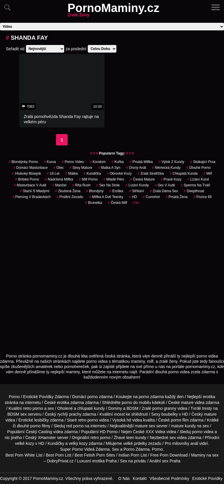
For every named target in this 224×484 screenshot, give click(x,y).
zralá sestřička (150, 173)
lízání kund (198, 179)
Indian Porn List (132, 455)
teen (130, 437)
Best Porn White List (24, 455)
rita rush (81, 185)
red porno (75, 426)
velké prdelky (135, 443)
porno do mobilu (136, 402)
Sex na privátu (133, 461)
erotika (116, 191)
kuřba (117, 162)
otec (58, 168)
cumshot (151, 197)
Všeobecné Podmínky (169, 478)
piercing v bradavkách (31, 197)
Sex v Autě (165, 185)
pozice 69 (202, 197)
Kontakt (139, 478)
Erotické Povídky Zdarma (46, 396)
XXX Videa (155, 431)
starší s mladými (34, 191)
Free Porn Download (169, 455)
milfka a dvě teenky (106, 197)
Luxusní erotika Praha (97, 461)
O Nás (124, 478)
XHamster (47, 437)
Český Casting (39, 431)
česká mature (142, 179)
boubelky (170, 414)
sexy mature (81, 168)
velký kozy (78, 443)
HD (133, 197)
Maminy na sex (204, 455)
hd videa (134, 420)
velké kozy (24, 443)
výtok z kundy (171, 162)
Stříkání (136, 191)
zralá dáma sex (164, 191)
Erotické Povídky (207, 478)
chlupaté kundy (91, 408)
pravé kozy (171, 179)
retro (94, 437)
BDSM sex (17, 414)
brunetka (93, 203)
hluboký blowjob (26, 173)
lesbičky (41, 420)
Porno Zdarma (137, 449)
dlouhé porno (198, 168)
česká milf (117, 203)
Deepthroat (194, 191)
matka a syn (109, 168)
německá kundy (166, 168)
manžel (59, 185)
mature (187, 402)
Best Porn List (58, 455)
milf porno (88, 179)
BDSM (132, 408)
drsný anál (136, 168)
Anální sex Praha (165, 461)
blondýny (95, 191)
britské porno (27, 179)
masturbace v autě (30, 185)
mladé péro (114, 179)
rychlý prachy (69, 414)
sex (172, 437)
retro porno (33, 408)
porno (93, 396)
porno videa (203, 431)
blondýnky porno (23, 162)
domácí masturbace (30, 168)
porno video (73, 162)
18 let (53, 173)
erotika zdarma (70, 402)
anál (194, 443)
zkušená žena (67, 191)
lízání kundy (137, 185)
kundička (92, 173)
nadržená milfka (59, 179)
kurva (50, 162)
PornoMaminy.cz (114, 11)
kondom (98, 162)
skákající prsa (203, 162)
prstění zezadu (70, 197)
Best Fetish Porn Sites (95, 455)
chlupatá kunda (183, 173)
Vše (136, 203)
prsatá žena (177, 197)
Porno (14, 396)
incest (119, 414)
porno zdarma (151, 396)
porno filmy (40, 426)
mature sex (145, 426)
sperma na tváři (195, 185)
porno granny (164, 408)
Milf (208, 173)
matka (71, 173)
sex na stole (108, 185)
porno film (180, 420)
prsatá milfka (141, 162)
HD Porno (109, 431)
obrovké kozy (119, 173)
